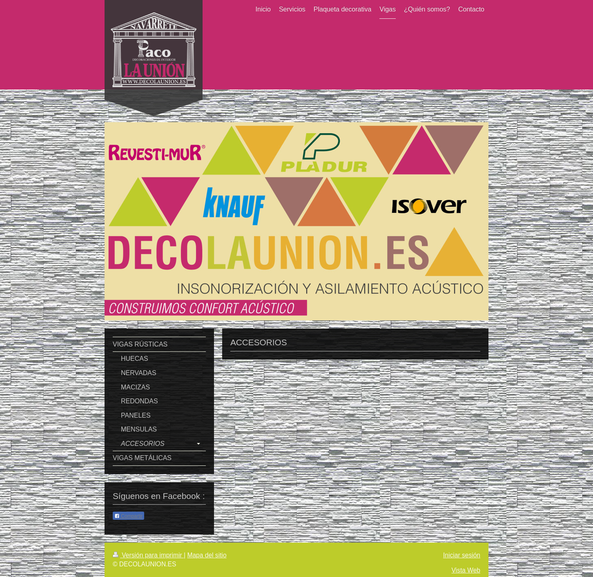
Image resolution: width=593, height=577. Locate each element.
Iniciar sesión (461, 555)
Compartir (128, 516)
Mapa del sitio (206, 555)
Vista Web (466, 570)
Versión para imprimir (148, 555)
